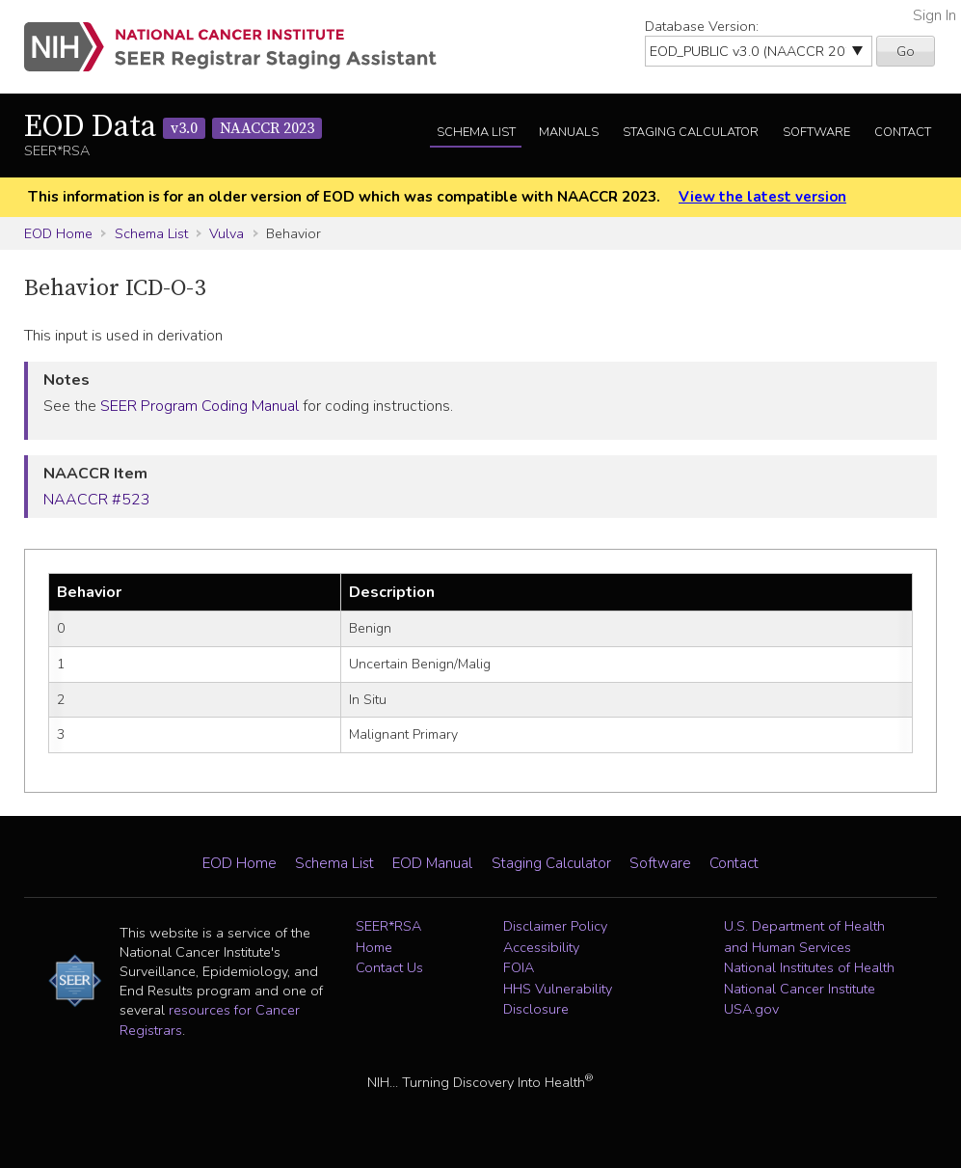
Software (816, 132)
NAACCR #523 (96, 499)
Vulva (226, 233)
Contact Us (389, 967)
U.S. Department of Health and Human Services (804, 936)
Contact (902, 132)
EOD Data (173, 127)
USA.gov (751, 1009)
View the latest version (762, 196)
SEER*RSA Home (388, 936)
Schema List (476, 132)
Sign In (934, 15)
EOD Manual (432, 863)
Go (905, 51)
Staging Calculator (691, 132)
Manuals (569, 132)
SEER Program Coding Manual (199, 406)
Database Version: (702, 26)
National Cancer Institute (799, 988)
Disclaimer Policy (555, 926)
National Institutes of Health (809, 967)
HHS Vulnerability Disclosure (557, 999)
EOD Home (58, 233)
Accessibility (541, 947)
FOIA (518, 967)
